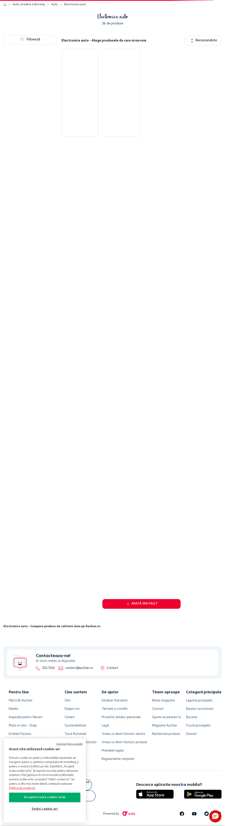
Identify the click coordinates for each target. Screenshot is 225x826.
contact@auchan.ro (79, 668)
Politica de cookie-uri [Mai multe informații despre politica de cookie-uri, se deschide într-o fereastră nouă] (22, 788)
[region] (45, 780)
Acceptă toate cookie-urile (44, 797)
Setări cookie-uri (45, 809)
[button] (215, 816)
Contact (112, 668)
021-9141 (48, 668)
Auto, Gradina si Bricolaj (29, 4)
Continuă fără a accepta (69, 744)
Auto (54, 4)
